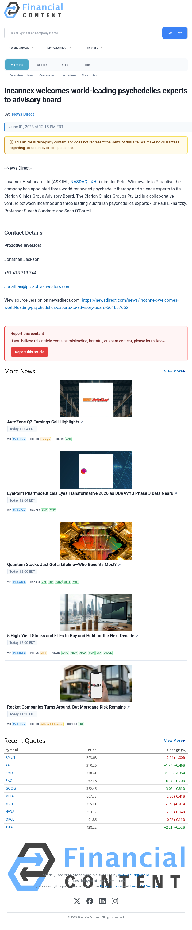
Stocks (42, 65)
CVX (99, 653)
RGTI (75, 581)
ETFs (64, 65)
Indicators (91, 47)
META (10, 796)
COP (91, 653)
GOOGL (108, 653)
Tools (86, 65)
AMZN (83, 653)
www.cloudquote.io (133, 874)
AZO (68, 439)
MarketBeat (19, 439)
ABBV (74, 653)
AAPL (65, 653)
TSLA (9, 827)
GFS (44, 581)
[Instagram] (114, 901)
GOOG (11, 788)
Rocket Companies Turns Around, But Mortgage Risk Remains (68, 707)
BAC (9, 780)
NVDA (10, 811)
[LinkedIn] (102, 901)
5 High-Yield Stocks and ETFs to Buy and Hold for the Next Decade (73, 635)
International (68, 75)
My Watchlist (56, 47)
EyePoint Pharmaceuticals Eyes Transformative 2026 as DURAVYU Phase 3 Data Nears (92, 493)
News (31, 75)
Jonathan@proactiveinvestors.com (37, 286)
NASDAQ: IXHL (84, 181)
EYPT (53, 510)
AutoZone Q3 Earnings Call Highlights (45, 421)
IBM (51, 581)
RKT (81, 724)
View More (173, 371)
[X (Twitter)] (77, 901)
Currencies (47, 75)
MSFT (9, 804)
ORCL (10, 819)
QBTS (67, 581)
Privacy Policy (111, 886)
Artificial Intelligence (51, 724)
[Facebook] (89, 901)
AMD (44, 510)
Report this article (29, 352)
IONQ (59, 581)
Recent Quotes (19, 47)
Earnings (45, 439)
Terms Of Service (144, 886)
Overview (16, 75)
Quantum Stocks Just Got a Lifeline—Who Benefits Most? (64, 564)
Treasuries (89, 75)
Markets (17, 65)
